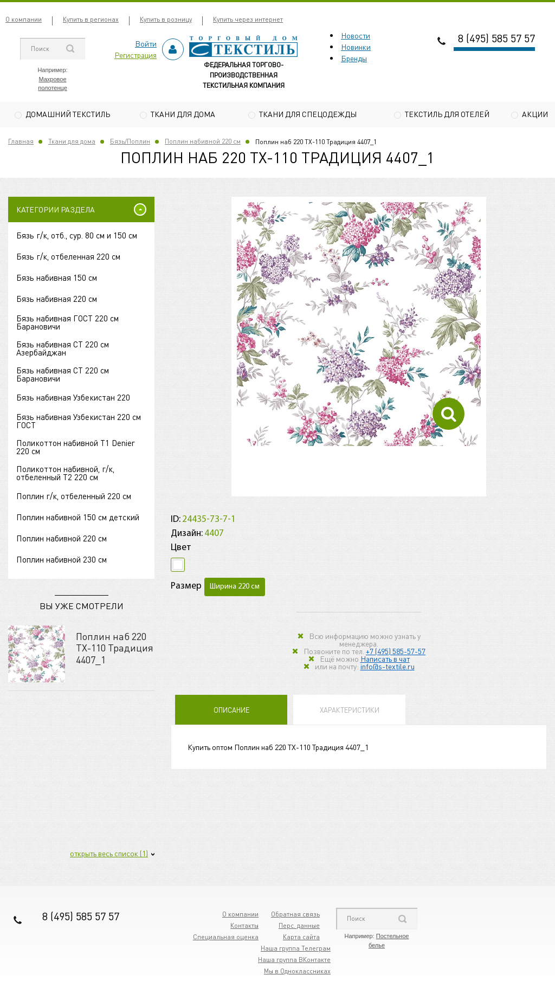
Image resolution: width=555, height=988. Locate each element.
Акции (535, 114)
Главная (21, 143)
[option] (359, 326)
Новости (355, 35)
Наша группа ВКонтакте (294, 961)
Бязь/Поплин (130, 143)
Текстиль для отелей (447, 114)
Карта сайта (301, 938)
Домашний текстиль (67, 114)
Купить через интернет (248, 19)
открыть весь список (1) (109, 855)
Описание (231, 710)
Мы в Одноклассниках (297, 972)
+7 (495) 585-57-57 (395, 652)
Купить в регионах (91, 19)
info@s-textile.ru (387, 667)
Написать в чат (385, 659)
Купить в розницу (166, 19)
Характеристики (349, 710)
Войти (146, 43)
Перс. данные (299, 927)
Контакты (244, 927)
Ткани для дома (183, 114)
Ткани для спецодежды (308, 114)
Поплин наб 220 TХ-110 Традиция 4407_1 (114, 649)
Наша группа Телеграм (296, 950)
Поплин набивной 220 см (203, 143)
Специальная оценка (226, 938)
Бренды (354, 58)
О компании (23, 19)
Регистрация (135, 55)
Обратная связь (295, 916)
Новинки (356, 46)
